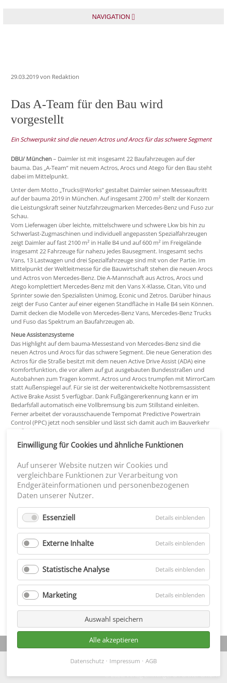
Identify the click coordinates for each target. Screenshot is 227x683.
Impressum (124, 661)
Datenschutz (87, 661)
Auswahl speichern (114, 618)
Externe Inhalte (68, 543)
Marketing (59, 595)
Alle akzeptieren (113, 639)
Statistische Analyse (75, 569)
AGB (151, 661)
